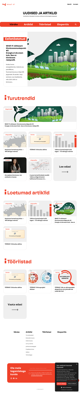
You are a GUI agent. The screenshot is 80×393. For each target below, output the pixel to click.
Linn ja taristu (29, 343)
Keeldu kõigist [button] (72, 383)
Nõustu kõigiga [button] (61, 383)
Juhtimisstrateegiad (31, 346)
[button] (67, 387)
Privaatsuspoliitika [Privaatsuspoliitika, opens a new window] (71, 380)
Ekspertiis (63, 24)
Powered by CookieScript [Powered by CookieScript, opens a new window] (66, 389)
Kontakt (75, 4)
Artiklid (28, 24)
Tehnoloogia (29, 355)
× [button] (76, 364)
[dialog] (66, 377)
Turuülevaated (29, 335)
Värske (14, 24)
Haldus (27, 352)
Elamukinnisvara (30, 338)
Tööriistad (45, 24)
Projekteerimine (30, 349)
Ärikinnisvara (29, 341)
